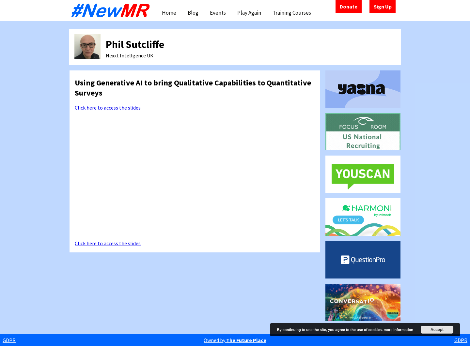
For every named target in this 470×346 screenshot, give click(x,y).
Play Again (249, 12)
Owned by (235, 340)
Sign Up (383, 6)
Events (218, 12)
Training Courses (292, 12)
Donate (348, 6)
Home (169, 12)
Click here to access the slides (108, 107)
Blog (193, 12)
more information (398, 330)
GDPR (9, 340)
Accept (437, 329)
